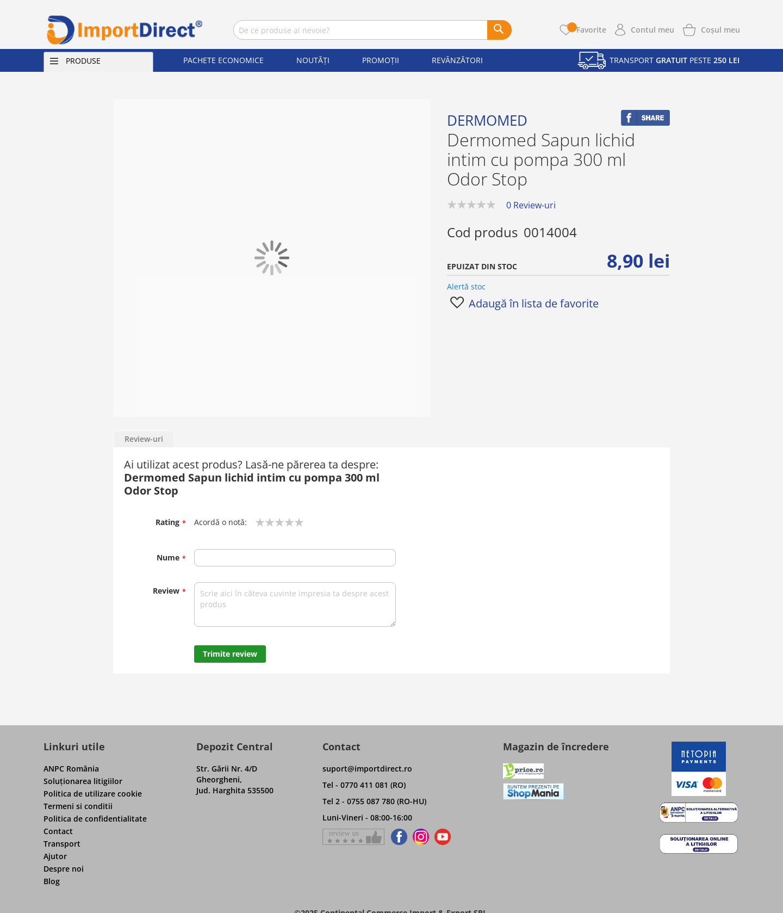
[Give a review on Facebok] (353, 837)
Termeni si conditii (78, 806)
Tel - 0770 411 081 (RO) (364, 785)
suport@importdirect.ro (367, 768)
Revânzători (457, 60)
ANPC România (71, 768)
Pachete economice (223, 60)
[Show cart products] (720, 28)
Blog (52, 881)
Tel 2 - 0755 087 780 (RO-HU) (374, 801)
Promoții (380, 60)
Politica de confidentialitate (95, 818)
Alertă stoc (466, 286)
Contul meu (652, 29)
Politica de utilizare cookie (93, 793)
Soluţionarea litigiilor (83, 781)
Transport (62, 843)
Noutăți (313, 60)
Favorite (586, 29)
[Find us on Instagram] (421, 837)
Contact (58, 831)
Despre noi (64, 868)
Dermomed (487, 120)
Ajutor (55, 856)
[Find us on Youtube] (442, 837)
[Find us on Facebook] (397, 837)
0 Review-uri (531, 205)
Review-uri (144, 439)
